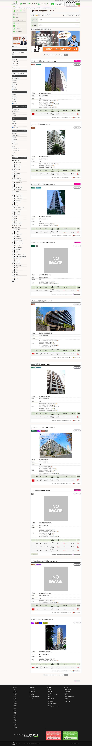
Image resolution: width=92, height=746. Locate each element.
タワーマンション (51, 701)
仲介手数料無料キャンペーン (53, 706)
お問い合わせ (67, 691)
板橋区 (15, 720)
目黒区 (15, 700)
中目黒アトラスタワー (37, 619)
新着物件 (66, 698)
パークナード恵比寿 (37, 301)
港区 (14, 689)
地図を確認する (76, 117)
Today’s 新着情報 (19, 31)
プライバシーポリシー (69, 696)
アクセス (66, 694)
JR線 (32, 693)
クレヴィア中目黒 (36, 124)
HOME (17, 10)
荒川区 (15, 719)
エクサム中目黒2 (36, 490)
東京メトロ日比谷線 (37, 7)
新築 (49, 696)
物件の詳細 (54, 117)
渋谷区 (15, 694)
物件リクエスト (68, 689)
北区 (14, 717)
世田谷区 (15, 703)
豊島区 (15, 715)
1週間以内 (14, 125)
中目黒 (51, 100)
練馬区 (15, 722)
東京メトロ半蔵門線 (43, 470)
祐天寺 (47, 282)
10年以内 (14, 84)
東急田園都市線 (42, 403)
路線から (17, 17)
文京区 (15, 698)
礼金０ (14, 113)
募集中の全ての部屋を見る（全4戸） (64, 554)
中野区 (15, 705)
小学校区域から (19, 28)
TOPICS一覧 (67, 700)
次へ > (66, 54)
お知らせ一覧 (67, 701)
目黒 (46, 105)
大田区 (15, 706)
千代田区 (15, 693)
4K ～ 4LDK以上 (16, 68)
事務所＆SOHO (51, 698)
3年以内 (14, 80)
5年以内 (14, 82)
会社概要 (66, 693)
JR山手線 (41, 102)
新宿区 (15, 696)
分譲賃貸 (49, 705)
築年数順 (41, 29)
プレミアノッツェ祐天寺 (38, 242)
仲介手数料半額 (15, 111)
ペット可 (17, 23)
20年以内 (14, 87)
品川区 (15, 701)
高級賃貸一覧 (28, 7)
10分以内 (14, 101)
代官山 (47, 167)
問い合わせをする (59, 4)
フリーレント (15, 115)
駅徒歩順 (49, 29)
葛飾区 (15, 725)
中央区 (15, 691)
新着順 (36, 29)
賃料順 (45, 29)
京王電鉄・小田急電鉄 (35, 696)
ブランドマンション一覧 (52, 694)
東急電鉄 (32, 694)
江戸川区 (15, 727)
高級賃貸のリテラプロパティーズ (18, 7)
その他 (32, 698)
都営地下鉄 (33, 691)
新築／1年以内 (15, 78)
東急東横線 (41, 165)
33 (62, 54)
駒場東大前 (49, 410)
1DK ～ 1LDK (15, 61)
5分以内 (14, 96)
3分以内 (14, 94)
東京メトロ (33, 689)
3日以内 (14, 123)
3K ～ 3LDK (15, 65)
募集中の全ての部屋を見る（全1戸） (64, 117)
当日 (13, 121)
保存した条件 (44, 3)
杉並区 (15, 708)
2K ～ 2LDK (15, 63)
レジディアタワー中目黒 (38, 184)
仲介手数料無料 (15, 109)
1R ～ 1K (14, 59)
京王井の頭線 (42, 405)
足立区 (15, 724)
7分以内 (14, 99)
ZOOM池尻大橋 (35, 364)
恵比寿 (46, 102)
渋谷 (46, 466)
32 (59, 54)
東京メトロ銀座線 (43, 468)
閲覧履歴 (24, 3)
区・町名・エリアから (20, 20)
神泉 (48, 405)
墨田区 (15, 713)
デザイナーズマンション (52, 703)
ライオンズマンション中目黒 (39, 561)
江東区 (15, 710)
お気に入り (34, 3)
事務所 (17, 25)
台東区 (15, 712)
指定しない (15, 89)
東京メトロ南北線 (43, 107)
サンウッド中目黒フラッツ (39, 61)
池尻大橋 (50, 403)
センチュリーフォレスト (38, 427)
